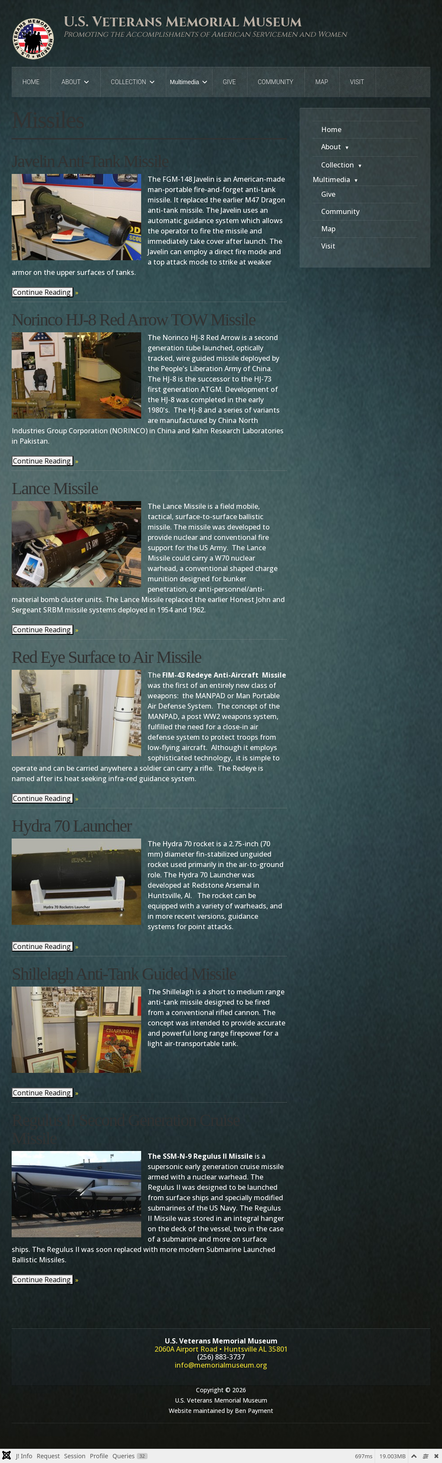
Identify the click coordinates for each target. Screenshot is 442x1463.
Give (229, 82)
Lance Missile (55, 488)
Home (30, 82)
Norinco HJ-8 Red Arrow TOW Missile (133, 319)
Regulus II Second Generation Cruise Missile (126, 1129)
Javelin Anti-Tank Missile (90, 161)
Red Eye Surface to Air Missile (106, 657)
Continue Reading (42, 292)
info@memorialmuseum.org (221, 1365)
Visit (357, 82)
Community (275, 82)
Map (321, 82)
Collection (128, 82)
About (70, 82)
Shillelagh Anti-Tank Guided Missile (124, 974)
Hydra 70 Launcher (71, 826)
